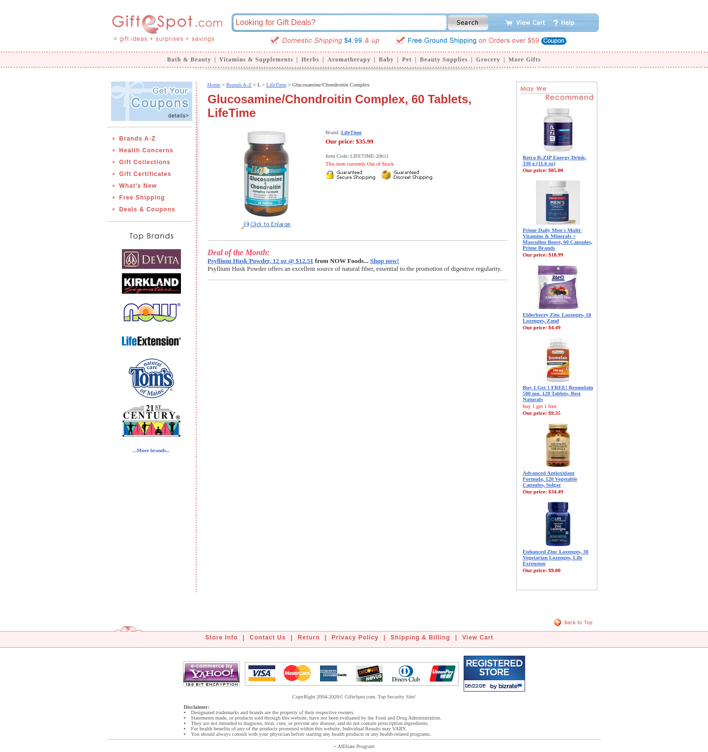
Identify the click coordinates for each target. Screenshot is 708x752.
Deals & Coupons (147, 209)
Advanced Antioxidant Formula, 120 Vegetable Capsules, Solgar (550, 479)
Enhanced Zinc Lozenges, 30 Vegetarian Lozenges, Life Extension (556, 557)
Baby (386, 59)
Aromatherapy (349, 59)
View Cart (477, 637)
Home (213, 84)
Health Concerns (146, 150)
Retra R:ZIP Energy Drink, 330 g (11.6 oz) (555, 160)
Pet (407, 59)
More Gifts (524, 59)
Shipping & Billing (420, 637)
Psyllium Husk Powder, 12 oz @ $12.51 (260, 260)
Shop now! (384, 260)
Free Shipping (142, 197)
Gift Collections (145, 162)
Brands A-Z (137, 138)
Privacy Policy (355, 637)
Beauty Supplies (444, 59)
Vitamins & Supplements (256, 59)
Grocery (488, 59)
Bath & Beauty (189, 59)
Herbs (310, 59)
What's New (138, 185)
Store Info (222, 637)
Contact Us (268, 637)
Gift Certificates (145, 174)
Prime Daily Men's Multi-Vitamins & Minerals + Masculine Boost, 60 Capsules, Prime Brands (557, 239)
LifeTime (276, 84)
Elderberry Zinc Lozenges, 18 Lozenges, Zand (557, 317)
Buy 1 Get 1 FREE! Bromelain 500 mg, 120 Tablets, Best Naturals (558, 393)
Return (309, 637)
